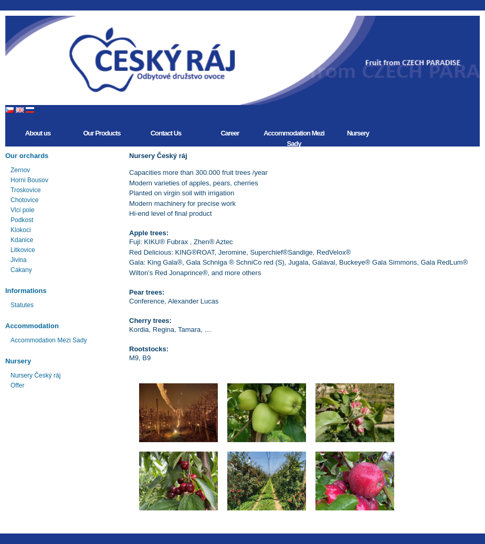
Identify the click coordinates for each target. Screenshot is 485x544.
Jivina (18, 260)
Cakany (21, 270)
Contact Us (166, 133)
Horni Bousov (29, 180)
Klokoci (20, 230)
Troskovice (25, 190)
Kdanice (21, 240)
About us (37, 133)
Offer (17, 385)
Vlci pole (22, 210)
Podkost (21, 220)
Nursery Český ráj (35, 375)
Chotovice (24, 200)
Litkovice (22, 250)
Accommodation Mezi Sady (293, 138)
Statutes (22, 305)
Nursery (358, 133)
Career (229, 133)
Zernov (20, 170)
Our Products (101, 133)
